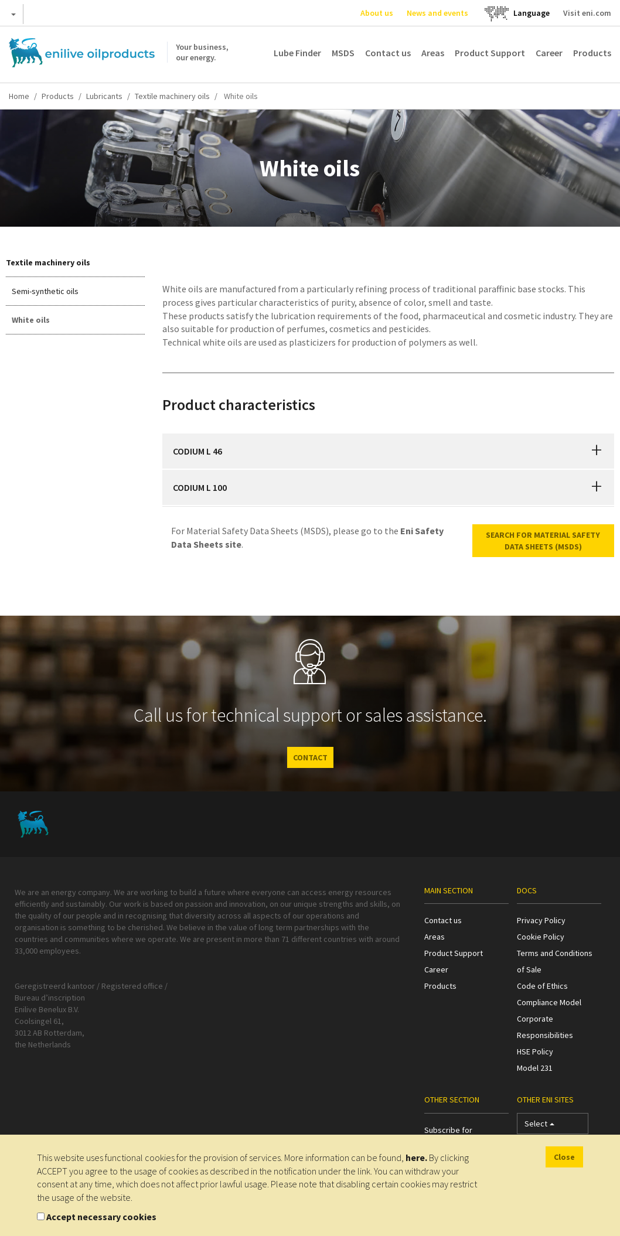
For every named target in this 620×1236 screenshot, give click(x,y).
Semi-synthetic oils (45, 291)
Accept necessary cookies (101, 1217)
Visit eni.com (587, 13)
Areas (432, 53)
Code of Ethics (542, 986)
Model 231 (535, 1068)
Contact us (388, 53)
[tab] (388, 451)
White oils (31, 320)
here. (416, 1157)
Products (592, 53)
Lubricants (104, 96)
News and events (437, 13)
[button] (597, 451)
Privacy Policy (541, 920)
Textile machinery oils (172, 96)
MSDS (343, 53)
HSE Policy (535, 1051)
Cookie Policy (540, 936)
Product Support (490, 53)
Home (19, 96)
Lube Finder (297, 53)
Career (549, 53)
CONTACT (310, 757)
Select (539, 1126)
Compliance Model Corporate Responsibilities (549, 1018)
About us (376, 13)
